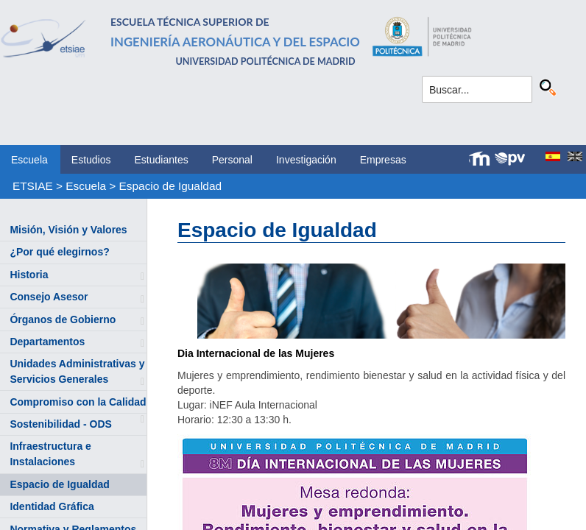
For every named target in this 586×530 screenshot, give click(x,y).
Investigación (306, 160)
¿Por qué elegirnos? (59, 252)
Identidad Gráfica (51, 506)
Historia (29, 274)
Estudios (91, 160)
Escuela (29, 160)
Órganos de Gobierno (63, 319)
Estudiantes (161, 160)
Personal (232, 160)
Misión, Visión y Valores (68, 230)
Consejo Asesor (49, 297)
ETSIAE (33, 186)
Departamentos (47, 341)
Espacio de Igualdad (170, 186)
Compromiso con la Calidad (78, 402)
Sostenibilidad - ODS (60, 424)
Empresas (383, 160)
